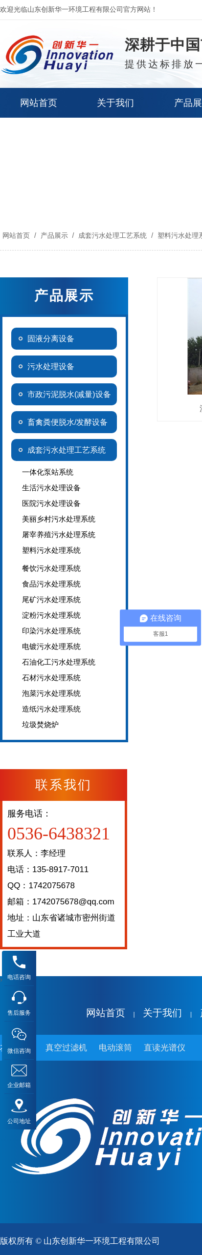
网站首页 (16, 235)
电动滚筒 (115, 1047)
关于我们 (162, 1012)
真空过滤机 (66, 1047)
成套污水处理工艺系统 (112, 235)
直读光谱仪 (164, 1047)
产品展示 (54, 235)
